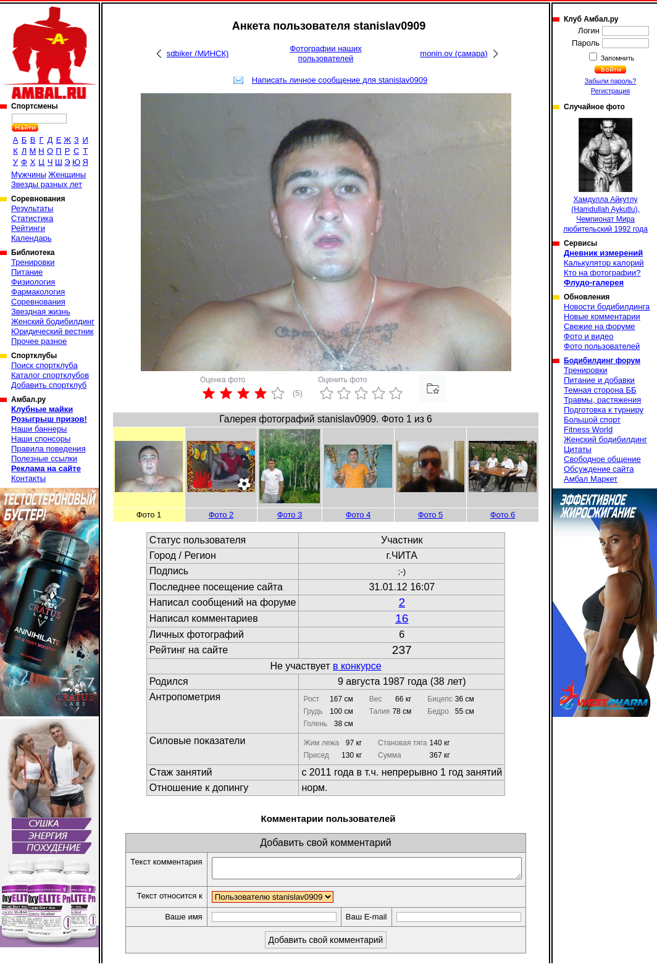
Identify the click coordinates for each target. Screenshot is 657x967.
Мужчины (28, 174)
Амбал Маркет (590, 478)
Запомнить (617, 58)
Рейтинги (28, 228)
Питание (27, 272)
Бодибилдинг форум (602, 360)
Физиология (33, 282)
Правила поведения (48, 448)
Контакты (28, 478)
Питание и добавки (599, 380)
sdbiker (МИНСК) (198, 53)
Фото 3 (290, 514)
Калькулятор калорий (604, 262)
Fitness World (588, 429)
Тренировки (32, 262)
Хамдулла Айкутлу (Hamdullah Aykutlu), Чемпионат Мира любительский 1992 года (605, 175)
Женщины (67, 174)
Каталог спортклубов (50, 375)
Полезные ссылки (44, 458)
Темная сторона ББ (600, 390)
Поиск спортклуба (44, 365)
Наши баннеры (39, 428)
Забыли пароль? (611, 81)
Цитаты (578, 449)
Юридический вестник (52, 331)
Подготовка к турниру (603, 409)
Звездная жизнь (40, 311)
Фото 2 (221, 514)
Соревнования (38, 301)
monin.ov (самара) (453, 53)
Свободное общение (602, 459)
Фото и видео (589, 336)
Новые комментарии (602, 316)
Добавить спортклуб (48, 385)
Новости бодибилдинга (607, 306)
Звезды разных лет (46, 184)
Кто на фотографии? (602, 272)
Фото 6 (503, 514)
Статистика (32, 218)
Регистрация (610, 90)
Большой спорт (592, 419)
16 (401, 618)
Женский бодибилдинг (52, 321)
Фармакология (38, 291)
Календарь (31, 238)
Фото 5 (430, 514)
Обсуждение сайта (599, 469)
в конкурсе (357, 666)
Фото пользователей (602, 346)
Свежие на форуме (599, 326)
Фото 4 (358, 514)
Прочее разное (39, 341)
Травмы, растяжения (602, 399)
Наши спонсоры (40, 438)
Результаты (32, 208)
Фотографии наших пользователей (326, 53)
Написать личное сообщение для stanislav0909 (340, 80)
